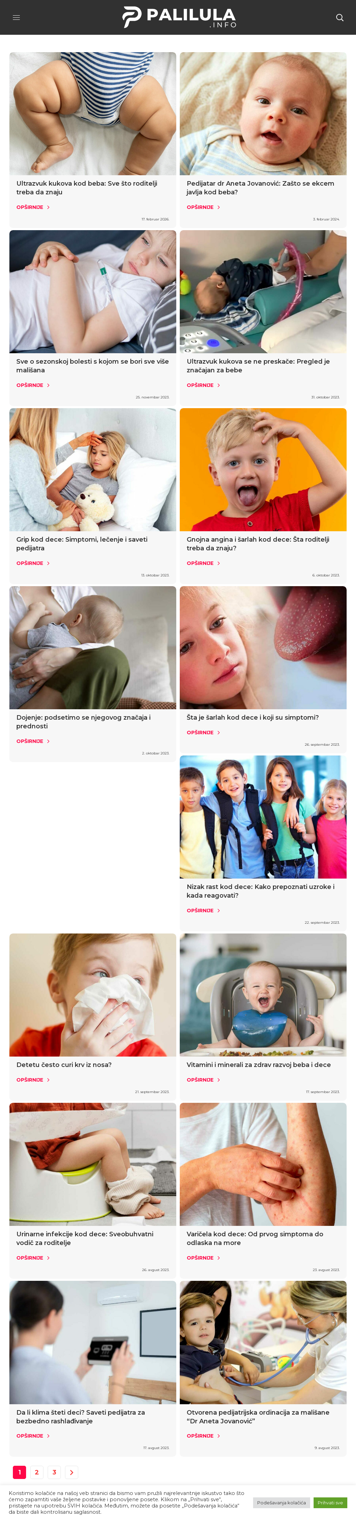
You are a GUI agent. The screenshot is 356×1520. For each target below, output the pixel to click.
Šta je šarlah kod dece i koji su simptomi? (253, 717)
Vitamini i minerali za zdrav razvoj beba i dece (259, 1065)
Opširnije (29, 207)
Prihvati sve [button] (330, 1502)
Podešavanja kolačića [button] (281, 1502)
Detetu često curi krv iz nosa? (64, 1065)
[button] (339, 17)
